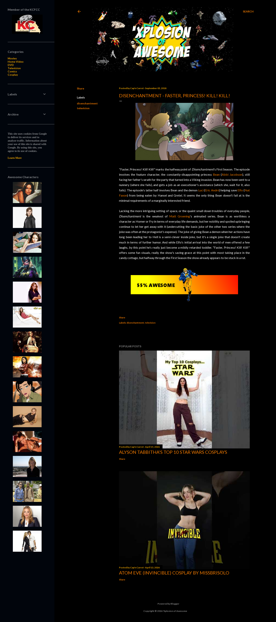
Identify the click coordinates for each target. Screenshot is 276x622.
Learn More (14, 158)
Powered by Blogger (165, 604)
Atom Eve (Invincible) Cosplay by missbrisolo (174, 572)
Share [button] (80, 88)
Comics (12, 71)
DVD (11, 64)
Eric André (212, 190)
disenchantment (87, 103)
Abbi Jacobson (232, 174)
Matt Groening (179, 216)
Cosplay (13, 74)
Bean (216, 174)
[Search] (248, 11)
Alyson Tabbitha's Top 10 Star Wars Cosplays (173, 452)
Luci (201, 190)
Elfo (240, 190)
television (83, 108)
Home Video (16, 61)
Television (14, 68)
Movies (12, 58)
